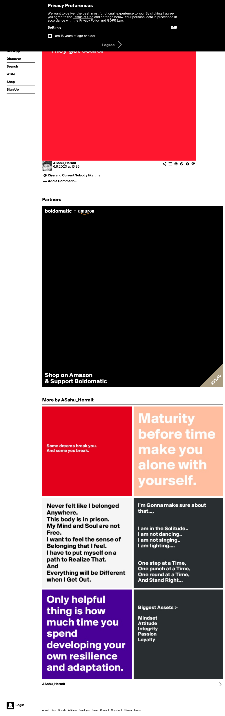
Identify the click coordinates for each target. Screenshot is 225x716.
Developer (84, 710)
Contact (104, 710)
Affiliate (72, 710)
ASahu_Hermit (64, 163)
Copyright (116, 710)
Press (95, 710)
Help (53, 710)
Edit (174, 27)
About (45, 710)
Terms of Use (83, 17)
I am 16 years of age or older (74, 36)
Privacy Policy (89, 20)
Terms (137, 710)
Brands (62, 710)
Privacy (128, 710)
